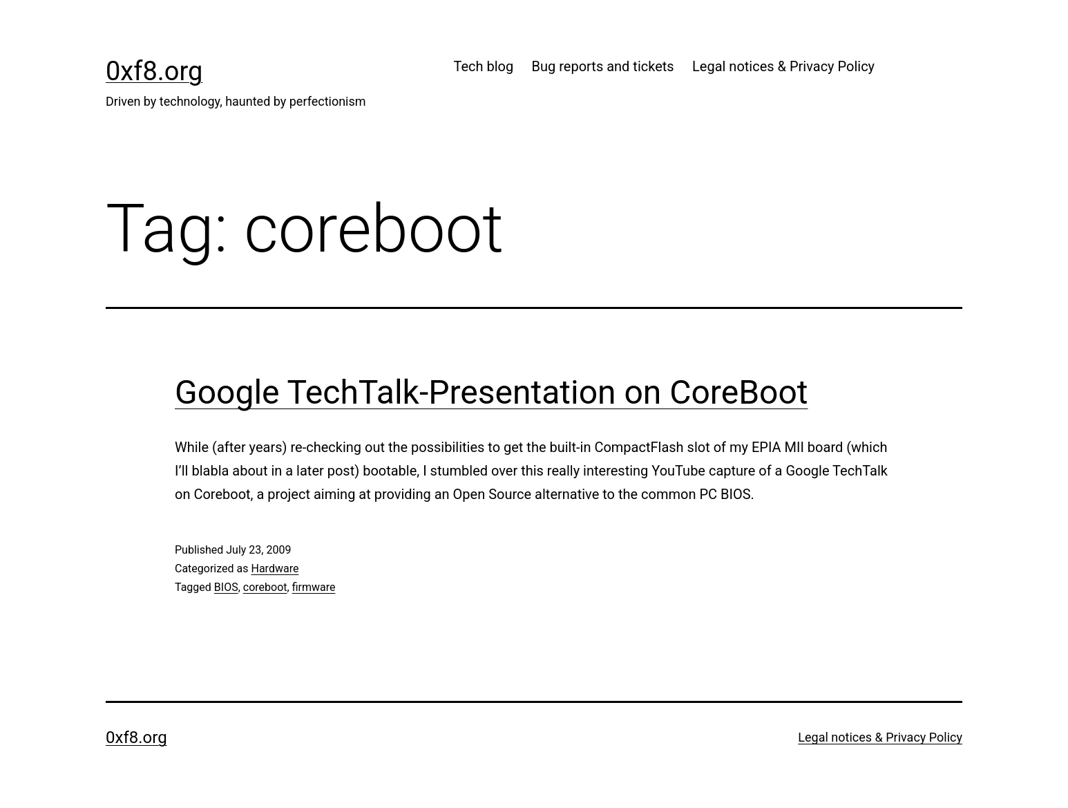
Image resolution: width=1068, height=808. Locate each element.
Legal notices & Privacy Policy (783, 66)
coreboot (265, 587)
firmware (314, 587)
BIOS (226, 587)
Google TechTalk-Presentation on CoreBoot (491, 392)
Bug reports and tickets (603, 66)
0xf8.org (154, 71)
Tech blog (483, 66)
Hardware (274, 568)
